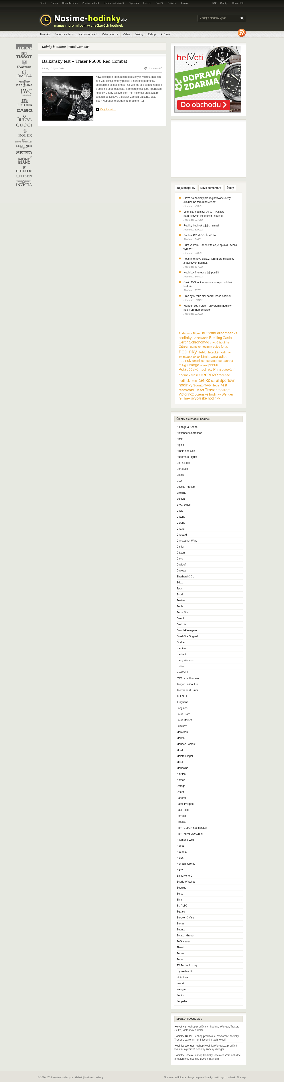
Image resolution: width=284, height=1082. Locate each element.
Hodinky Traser (183, 1036)
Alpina (180, 444)
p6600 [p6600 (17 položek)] (213, 365)
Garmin (181, 618)
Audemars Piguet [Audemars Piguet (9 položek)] (190, 333)
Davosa (181, 570)
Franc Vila (183, 612)
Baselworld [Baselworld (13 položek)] (200, 338)
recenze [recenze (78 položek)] (209, 374)
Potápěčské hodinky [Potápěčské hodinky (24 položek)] (196, 369)
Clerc (180, 558)
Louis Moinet (184, 720)
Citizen (181, 552)
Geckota (182, 624)
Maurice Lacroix (186, 744)
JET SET (182, 696)
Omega (181, 786)
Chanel (181, 528)
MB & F (181, 750)
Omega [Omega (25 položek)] (193, 365)
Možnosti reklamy (94, 1077)
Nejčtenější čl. (186, 187)
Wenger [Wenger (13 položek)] (227, 394)
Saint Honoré (184, 875)
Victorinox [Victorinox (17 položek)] (186, 394)
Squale (181, 911)
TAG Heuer (183, 941)
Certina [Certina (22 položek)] (185, 342)
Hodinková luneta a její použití (201, 272)
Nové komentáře (210, 187)
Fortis (180, 606)
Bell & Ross (183, 462)
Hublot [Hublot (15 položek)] (202, 352)
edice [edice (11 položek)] (216, 346)
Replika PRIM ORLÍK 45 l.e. (200, 235)
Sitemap (241, 1077)
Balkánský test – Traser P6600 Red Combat (84, 61)
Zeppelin (182, 1001)
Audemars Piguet (187, 456)
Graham (181, 642)
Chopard (182, 534)
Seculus (181, 887)
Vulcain (181, 983)
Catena (181, 516)
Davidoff (181, 564)
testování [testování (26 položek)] (186, 390)
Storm (180, 923)
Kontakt (184, 3)
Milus (180, 762)
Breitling (181, 492)
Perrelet (181, 815)
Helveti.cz (180, 1026)
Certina (181, 522)
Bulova (181, 498)
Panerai (181, 797)
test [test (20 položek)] (224, 385)
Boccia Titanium (186, 486)
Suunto (181, 929)
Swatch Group (185, 935)
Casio (180, 510)
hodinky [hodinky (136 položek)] (188, 352)
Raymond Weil (185, 839)
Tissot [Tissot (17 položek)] (199, 390)
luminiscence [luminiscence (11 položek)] (201, 361)
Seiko (180, 893)
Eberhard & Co (185, 576)
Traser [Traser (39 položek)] (211, 390)
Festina (181, 600)
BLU (179, 480)
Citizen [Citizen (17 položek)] (184, 346)
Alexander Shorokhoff (189, 433)
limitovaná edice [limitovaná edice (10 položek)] (189, 357)
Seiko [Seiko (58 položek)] (204, 380)
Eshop (54, 3)
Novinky (45, 34)
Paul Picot (183, 809)
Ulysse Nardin (185, 971)
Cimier (180, 546)
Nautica (181, 774)
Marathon (182, 732)
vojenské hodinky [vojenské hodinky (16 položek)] (208, 394)
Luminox (182, 726)
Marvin (181, 738)
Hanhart (181, 654)
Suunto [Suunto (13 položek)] (198, 385)
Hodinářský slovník (114, 3)
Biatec (180, 474)
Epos (180, 588)
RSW (180, 869)
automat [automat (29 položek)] (209, 333)
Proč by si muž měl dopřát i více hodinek (207, 296)
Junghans (182, 702)
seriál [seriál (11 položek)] (215, 380)
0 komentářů (155, 68)
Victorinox (182, 977)
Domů (43, 3)
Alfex (180, 439)
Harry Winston (185, 660)
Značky (139, 34)
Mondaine (182, 768)
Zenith (180, 995)
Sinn (179, 899)
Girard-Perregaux (187, 630)
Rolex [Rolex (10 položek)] (194, 380)
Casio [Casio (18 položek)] (227, 338)
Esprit (180, 594)
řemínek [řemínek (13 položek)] (184, 398)
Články (224, 3)
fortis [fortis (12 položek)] (224, 346)
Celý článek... (108, 109)
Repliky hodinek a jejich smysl (201, 225)
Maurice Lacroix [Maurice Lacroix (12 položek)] (221, 361)
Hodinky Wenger (184, 1045)
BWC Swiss (184, 504)
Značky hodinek (90, 3)
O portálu (134, 3)
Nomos (181, 780)
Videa (126, 34)
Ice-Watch (183, 672)
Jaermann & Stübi (187, 690)
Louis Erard (183, 714)
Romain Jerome (186, 863)
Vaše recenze (110, 34)
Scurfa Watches (186, 881)
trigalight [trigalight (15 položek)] (224, 390)
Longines (182, 708)
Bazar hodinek (70, 3)
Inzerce (147, 3)
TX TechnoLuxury (187, 965)
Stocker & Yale (185, 917)
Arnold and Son (186, 450)
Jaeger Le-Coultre (187, 684)
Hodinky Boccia (183, 1055)
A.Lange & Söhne (187, 427)
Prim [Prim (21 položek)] (217, 369)
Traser (180, 953)
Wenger (181, 989)
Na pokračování (88, 34)
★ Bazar (165, 34)
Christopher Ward (187, 540)
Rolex (180, 857)
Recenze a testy (64, 34)
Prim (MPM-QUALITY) (190, 833)
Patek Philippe (185, 803)
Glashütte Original (187, 636)
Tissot (180, 947)
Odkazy (172, 3)
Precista (181, 821)
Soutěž (159, 3)
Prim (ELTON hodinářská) (192, 827)
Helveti (79, 1077)
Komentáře (238, 3)
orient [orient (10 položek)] (203, 365)
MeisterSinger (185, 756)
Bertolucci (182, 468)
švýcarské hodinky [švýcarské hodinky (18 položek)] (205, 398)
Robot (180, 845)
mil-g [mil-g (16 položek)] (182, 365)
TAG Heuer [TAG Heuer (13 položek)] (212, 385)
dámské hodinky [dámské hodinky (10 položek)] (201, 346)
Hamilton (182, 648)
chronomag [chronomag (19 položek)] (200, 342)
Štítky (230, 187)
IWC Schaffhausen (188, 678)
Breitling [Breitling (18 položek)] (215, 338)
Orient (180, 791)
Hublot (180, 666)
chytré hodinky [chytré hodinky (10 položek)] (219, 342)
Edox (180, 582)
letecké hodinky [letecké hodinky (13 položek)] (219, 352)
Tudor (180, 959)
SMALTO (182, 905)
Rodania (182, 851)
